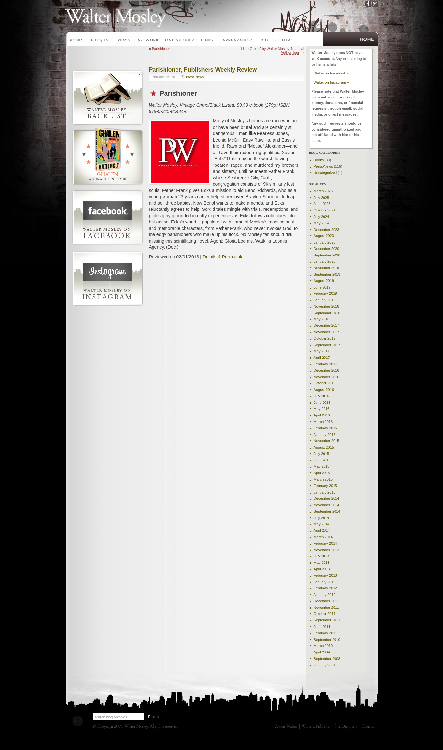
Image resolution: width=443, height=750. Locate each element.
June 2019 (322, 287)
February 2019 (325, 293)
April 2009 (322, 652)
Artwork (148, 40)
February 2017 (325, 364)
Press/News (195, 77)
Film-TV (100, 40)
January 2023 (324, 242)
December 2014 (326, 498)
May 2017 (322, 351)
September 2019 (327, 274)
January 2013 (324, 582)
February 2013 (325, 575)
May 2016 (322, 409)
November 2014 (326, 505)
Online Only (179, 40)
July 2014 (321, 518)
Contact (286, 40)
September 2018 (327, 313)
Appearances (238, 40)
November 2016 (326, 377)
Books (76, 40)
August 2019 (324, 281)
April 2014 (322, 530)
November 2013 (326, 550)
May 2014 (322, 524)
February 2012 (325, 588)
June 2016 (322, 402)
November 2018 (326, 306)
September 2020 (327, 255)
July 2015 (321, 454)
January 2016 (324, 435)
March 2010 (323, 646)
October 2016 (324, 383)
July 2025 (321, 197)
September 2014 (327, 511)
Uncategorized (325, 173)
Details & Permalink (222, 256)
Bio (264, 40)
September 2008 (327, 659)
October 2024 (324, 210)
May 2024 (322, 223)
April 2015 (322, 473)
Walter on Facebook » (330, 73)
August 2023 (324, 236)
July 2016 (321, 396)
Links (209, 40)
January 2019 (324, 300)
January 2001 (324, 665)
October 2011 (324, 614)
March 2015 (323, 479)
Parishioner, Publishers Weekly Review (203, 69)
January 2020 (324, 261)
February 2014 (325, 543)
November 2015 (326, 441)
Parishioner (161, 49)
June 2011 (322, 627)
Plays (124, 40)
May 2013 (322, 562)
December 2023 (326, 230)
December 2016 (326, 370)
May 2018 (322, 319)
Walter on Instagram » (331, 82)
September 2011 (327, 620)
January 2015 (324, 492)
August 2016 (324, 390)
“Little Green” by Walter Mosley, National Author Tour (272, 50)
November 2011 (326, 607)
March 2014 (323, 537)
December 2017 (326, 325)
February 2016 (325, 428)
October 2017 (324, 338)
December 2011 (326, 601)
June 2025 (322, 204)
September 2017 (327, 345)
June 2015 (322, 460)
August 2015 (324, 447)
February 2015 (325, 486)
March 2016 (323, 422)
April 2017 (322, 357)
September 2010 (327, 640)
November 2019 (326, 268)
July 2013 (321, 556)
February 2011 (325, 633)
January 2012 (324, 595)
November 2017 (326, 332)
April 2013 (322, 569)
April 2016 (322, 415)
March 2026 (323, 191)
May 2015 (322, 466)
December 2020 (326, 249)
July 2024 (321, 217)
